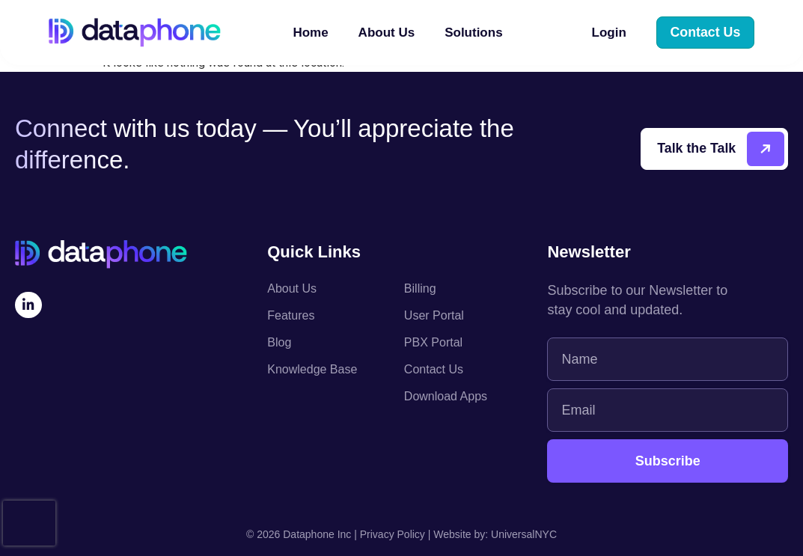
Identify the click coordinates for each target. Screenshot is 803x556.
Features (290, 315)
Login (610, 34)
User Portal (434, 315)
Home (310, 33)
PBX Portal (433, 342)
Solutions (477, 34)
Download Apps (445, 396)
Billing (420, 288)
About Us (386, 33)
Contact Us (433, 369)
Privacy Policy (392, 534)
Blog (279, 342)
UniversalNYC (524, 534)
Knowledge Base (312, 369)
